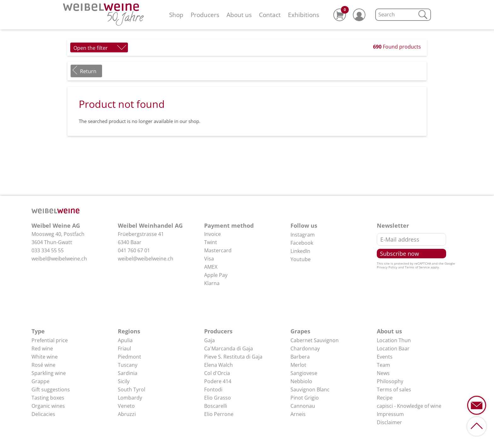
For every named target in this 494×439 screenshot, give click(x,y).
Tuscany (127, 364)
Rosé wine (43, 364)
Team (383, 364)
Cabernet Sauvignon (314, 340)
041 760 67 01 (134, 250)
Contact (270, 14)
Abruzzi (127, 414)
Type (38, 331)
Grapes (300, 331)
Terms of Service (417, 267)
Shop (176, 14)
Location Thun (394, 340)
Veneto (126, 405)
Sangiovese (303, 373)
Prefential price (50, 340)
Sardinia (127, 373)
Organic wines (48, 405)
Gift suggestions (51, 389)
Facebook (301, 242)
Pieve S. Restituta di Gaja (233, 356)
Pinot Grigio (304, 397)
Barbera (300, 356)
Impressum (390, 414)
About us (239, 14)
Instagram (302, 234)
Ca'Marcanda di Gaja (228, 348)
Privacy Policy (387, 267)
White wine (45, 356)
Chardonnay (305, 348)
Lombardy (130, 397)
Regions (129, 331)
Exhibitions (303, 14)
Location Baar (393, 348)
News (383, 373)
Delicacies (43, 414)
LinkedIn (300, 251)
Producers (205, 14)
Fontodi (213, 389)
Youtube (300, 259)
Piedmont (129, 356)
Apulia (125, 340)
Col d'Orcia (217, 373)
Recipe (385, 397)
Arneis (298, 414)
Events (385, 356)
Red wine (42, 348)
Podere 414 (217, 381)
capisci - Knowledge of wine (409, 405)
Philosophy (390, 381)
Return (88, 71)
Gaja (209, 340)
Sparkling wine (49, 373)
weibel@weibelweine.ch (59, 258)
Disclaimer (389, 422)
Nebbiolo (301, 381)
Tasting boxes (48, 397)
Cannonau (302, 405)
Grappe (40, 381)
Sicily (123, 381)
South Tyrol (131, 389)
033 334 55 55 (48, 250)
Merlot (298, 364)
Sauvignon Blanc (310, 389)
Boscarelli (215, 405)
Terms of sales (394, 389)
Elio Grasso (217, 397)
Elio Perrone (218, 414)
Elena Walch (218, 364)
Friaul (124, 348)
